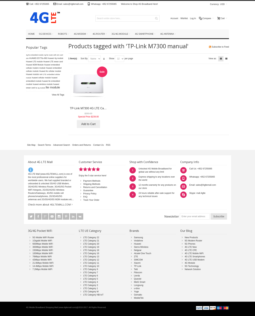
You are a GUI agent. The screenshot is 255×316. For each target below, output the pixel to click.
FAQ (85, 197)
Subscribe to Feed (220, 47)
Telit (136, 269)
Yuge (136, 291)
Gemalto (138, 295)
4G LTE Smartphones (195, 256)
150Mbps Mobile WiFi (42, 250)
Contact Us (98, 145)
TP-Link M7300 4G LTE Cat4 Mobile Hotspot (98, 108)
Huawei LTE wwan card (53, 61)
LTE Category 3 (90, 285)
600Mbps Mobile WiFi (42, 244)
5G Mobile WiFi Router (43, 237)
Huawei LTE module (34, 61)
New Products (191, 237)
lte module (53, 87)
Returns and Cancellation (95, 187)
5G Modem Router (193, 240)
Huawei (137, 244)
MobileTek (138, 298)
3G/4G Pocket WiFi (40, 231)
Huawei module (32, 74)
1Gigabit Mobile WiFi (42, 240)
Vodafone (138, 240)
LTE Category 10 (91, 266)
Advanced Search (61, 145)
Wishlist (184, 18)
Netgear (137, 250)
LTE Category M (90, 291)
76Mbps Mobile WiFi (42, 256)
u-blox (137, 288)
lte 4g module (40, 88)
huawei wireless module (43, 84)
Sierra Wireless (141, 247)
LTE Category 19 (91, 247)
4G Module (190, 263)
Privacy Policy (90, 193)
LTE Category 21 (91, 240)
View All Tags (58, 95)
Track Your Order (91, 200)
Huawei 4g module (55, 58)
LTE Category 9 (90, 269)
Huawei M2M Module (35, 65)
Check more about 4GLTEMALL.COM (49, 204)
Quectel (137, 279)
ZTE (136, 256)
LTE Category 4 (90, 282)
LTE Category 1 (90, 288)
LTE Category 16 (91, 253)
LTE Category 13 (91, 256)
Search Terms (44, 145)
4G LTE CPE (191, 250)
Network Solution (193, 269)
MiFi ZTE (42, 74)
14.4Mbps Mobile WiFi (42, 266)
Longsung (138, 285)
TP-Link (137, 266)
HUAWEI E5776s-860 (38, 58)
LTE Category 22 (91, 237)
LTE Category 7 (90, 272)
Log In (193, 18)
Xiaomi (137, 263)
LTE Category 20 (91, 244)
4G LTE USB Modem (195, 260)
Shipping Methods (91, 184)
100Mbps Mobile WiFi (42, 253)
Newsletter (171, 216)
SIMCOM (138, 260)
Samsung (138, 237)
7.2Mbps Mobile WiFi (42, 269)
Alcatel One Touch (142, 253)
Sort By (84, 58)
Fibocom (138, 272)
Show (111, 58)
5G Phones (190, 244)
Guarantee (88, 190)
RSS (108, 145)
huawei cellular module (41, 78)
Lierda (137, 275)
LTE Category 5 (90, 279)
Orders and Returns (81, 145)
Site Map (31, 145)
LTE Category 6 (90, 275)
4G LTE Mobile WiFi (194, 253)
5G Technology (192, 266)
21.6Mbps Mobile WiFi (42, 263)
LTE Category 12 (91, 260)
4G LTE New (191, 247)
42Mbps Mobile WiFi (42, 260)
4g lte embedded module (35, 55)
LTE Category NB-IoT (93, 295)
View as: (213, 58)
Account (174, 18)
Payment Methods (91, 181)
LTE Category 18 (91, 250)
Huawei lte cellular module (50, 71)
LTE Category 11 (91, 263)
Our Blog (186, 231)
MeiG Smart (139, 282)
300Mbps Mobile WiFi (42, 247)
